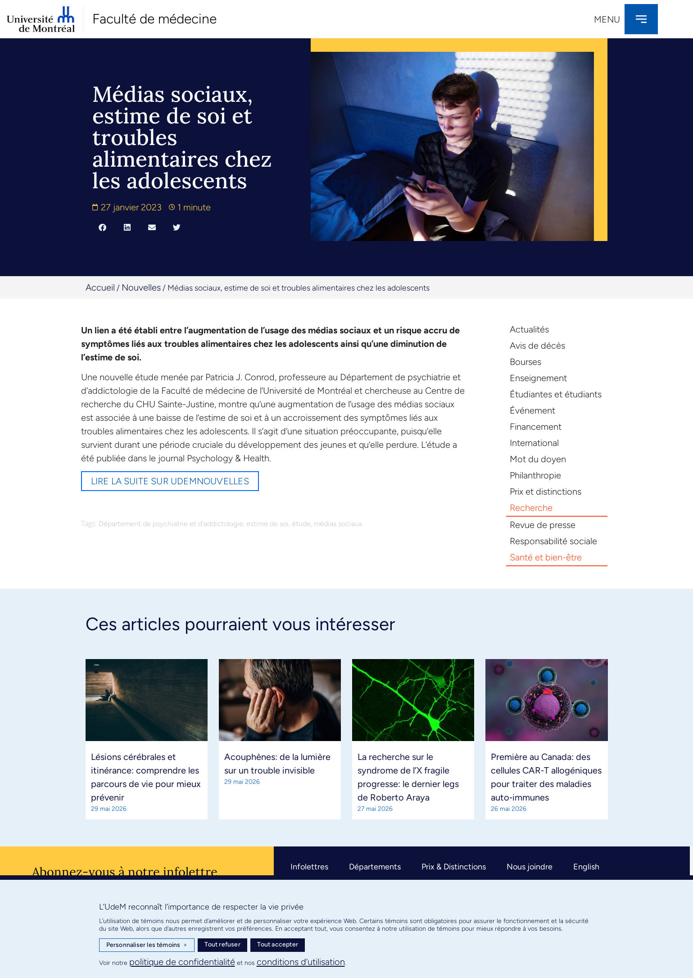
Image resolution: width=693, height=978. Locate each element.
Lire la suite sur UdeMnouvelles (170, 481)
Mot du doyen (538, 459)
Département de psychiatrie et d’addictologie (171, 523)
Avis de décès (537, 345)
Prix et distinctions (545, 491)
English (586, 867)
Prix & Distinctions (453, 867)
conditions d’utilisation (301, 961)
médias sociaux (338, 523)
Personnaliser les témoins (146, 945)
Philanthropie (535, 475)
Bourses (525, 361)
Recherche (531, 507)
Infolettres (309, 867)
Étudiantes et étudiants (556, 394)
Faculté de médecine (154, 18)
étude (301, 523)
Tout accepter (277, 944)
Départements (375, 867)
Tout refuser (222, 944)
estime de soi (267, 523)
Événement (532, 410)
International (534, 442)
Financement (536, 426)
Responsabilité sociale (553, 541)
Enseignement (538, 378)
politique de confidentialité (182, 961)
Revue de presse (542, 524)
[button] (102, 227)
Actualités (529, 329)
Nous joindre (530, 867)
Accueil (100, 287)
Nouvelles (141, 287)
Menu (607, 19)
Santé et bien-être (546, 557)
